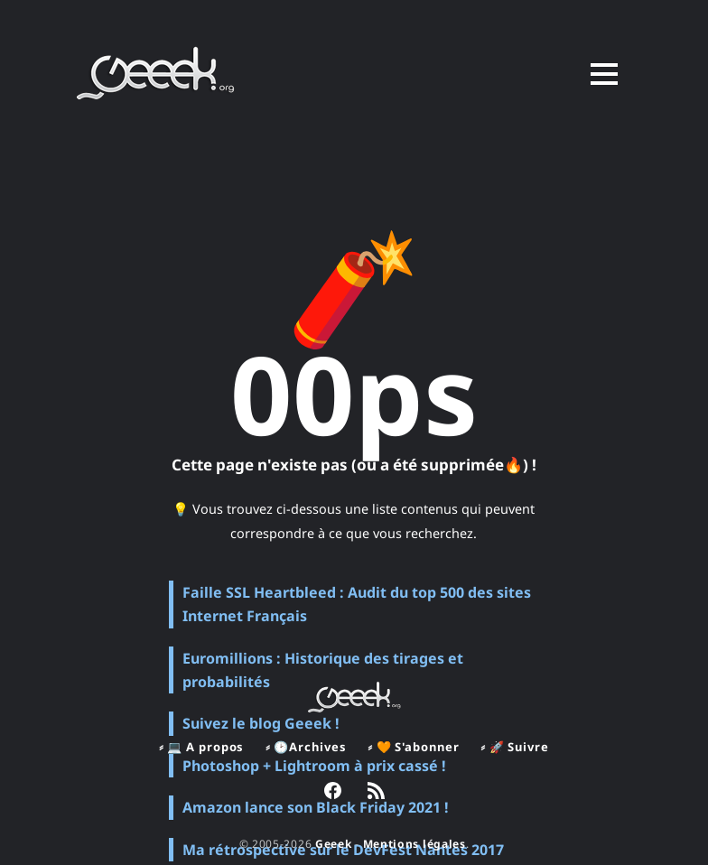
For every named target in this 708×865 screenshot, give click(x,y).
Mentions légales (414, 843)
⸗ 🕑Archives (306, 747)
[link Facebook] (332, 793)
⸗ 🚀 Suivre (514, 747)
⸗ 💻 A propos (201, 747)
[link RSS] (376, 793)
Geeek (333, 843)
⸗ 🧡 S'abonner (413, 747)
